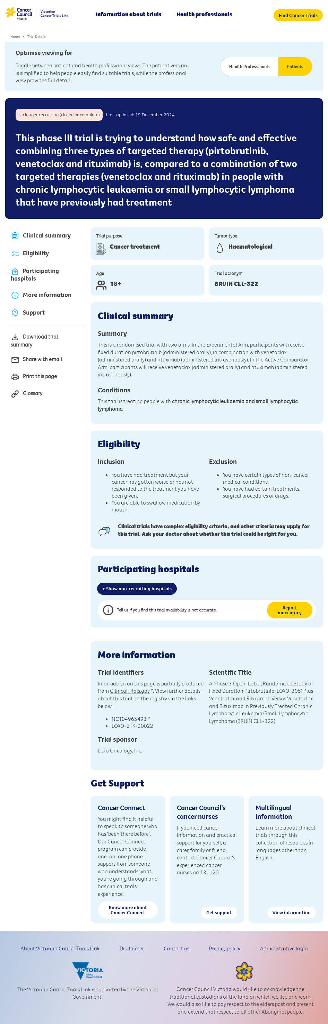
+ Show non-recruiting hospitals (137, 588)
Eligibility (30, 253)
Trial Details (36, 36)
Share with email (36, 360)
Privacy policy (224, 948)
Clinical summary (41, 236)
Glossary (26, 394)
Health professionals (204, 14)
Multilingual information (274, 812)
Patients (295, 66)
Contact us (176, 948)
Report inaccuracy (290, 610)
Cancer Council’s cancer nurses (201, 812)
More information (41, 295)
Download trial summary (34, 340)
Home (15, 36)
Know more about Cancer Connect (128, 909)
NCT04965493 (129, 718)
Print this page (34, 377)
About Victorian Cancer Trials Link (60, 948)
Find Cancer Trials (298, 15)
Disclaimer (132, 948)
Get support (219, 912)
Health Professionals (249, 66)
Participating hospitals (35, 274)
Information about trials (129, 14)
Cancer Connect (121, 807)
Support (28, 312)
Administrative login (284, 948)
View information (292, 912)
